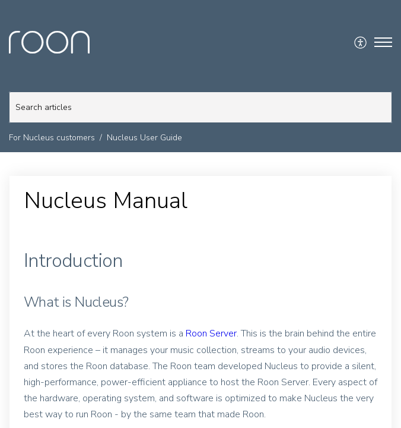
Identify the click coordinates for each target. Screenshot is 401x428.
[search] (200, 107)
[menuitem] (361, 42)
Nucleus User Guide (144, 137)
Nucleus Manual (105, 201)
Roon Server (211, 333)
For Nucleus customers (52, 137)
